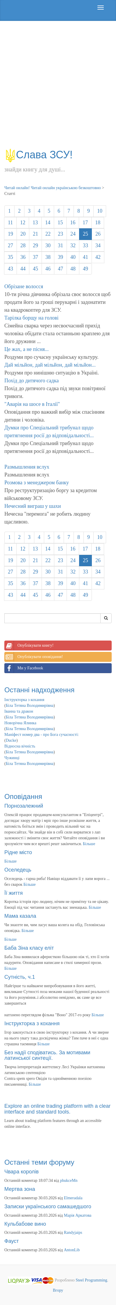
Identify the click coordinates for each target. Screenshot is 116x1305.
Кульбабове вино (25, 1224)
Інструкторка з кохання (24, 700)
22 (48, 234)
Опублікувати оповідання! (34, 657)
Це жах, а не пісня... (26, 349)
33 (85, 245)
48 (73, 269)
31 (60, 245)
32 (73, 245)
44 (23, 269)
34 (98, 245)
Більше (89, 844)
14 (47, 222)
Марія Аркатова (78, 1215)
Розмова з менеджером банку (36, 482)
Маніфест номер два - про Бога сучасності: (41, 734)
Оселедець (17, 870)
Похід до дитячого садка (31, 380)
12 (22, 222)
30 (48, 245)
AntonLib (72, 1250)
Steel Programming (91, 1280)
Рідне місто (18, 852)
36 (23, 257)
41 (85, 257)
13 (35, 222)
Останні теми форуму (39, 1162)
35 (10, 257)
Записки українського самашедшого (47, 1206)
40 (73, 257)
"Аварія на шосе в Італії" (32, 404)
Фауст (11, 1241)
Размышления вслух (26, 467)
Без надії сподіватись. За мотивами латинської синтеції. (47, 1055)
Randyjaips (73, 1232)
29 (35, 245)
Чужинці (11, 758)
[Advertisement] (58, 88)
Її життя (13, 893)
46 (48, 269)
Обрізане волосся (23, 286)
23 (60, 234)
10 (99, 211)
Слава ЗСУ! (38, 155)
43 (10, 269)
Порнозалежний (23, 806)
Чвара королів (21, 1172)
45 (35, 269)
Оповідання (23, 796)
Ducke (11, 740)
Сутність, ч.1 (19, 977)
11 (10, 222)
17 (85, 222)
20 (23, 234)
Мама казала (20, 916)
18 (97, 222)
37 (35, 257)
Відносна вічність (19, 746)
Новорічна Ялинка (20, 723)
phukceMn (69, 1180)
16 (72, 222)
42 (98, 257)
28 (23, 245)
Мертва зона (19, 1189)
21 (35, 234)
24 (73, 234)
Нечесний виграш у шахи (32, 506)
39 (60, 257)
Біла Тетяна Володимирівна (29, 705)
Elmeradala (73, 1198)
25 (85, 234)
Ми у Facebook (24, 668)
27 (10, 245)
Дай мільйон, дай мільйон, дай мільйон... (50, 365)
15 (60, 222)
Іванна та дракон (18, 711)
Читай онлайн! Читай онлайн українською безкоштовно (52, 188)
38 (48, 257)
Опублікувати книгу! (29, 645)
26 (98, 234)
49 (85, 269)
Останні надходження (39, 690)
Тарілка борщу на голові (31, 318)
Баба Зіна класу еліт (29, 948)
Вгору (58, 1290)
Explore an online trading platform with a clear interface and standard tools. (57, 1109)
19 (10, 234)
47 (60, 269)
